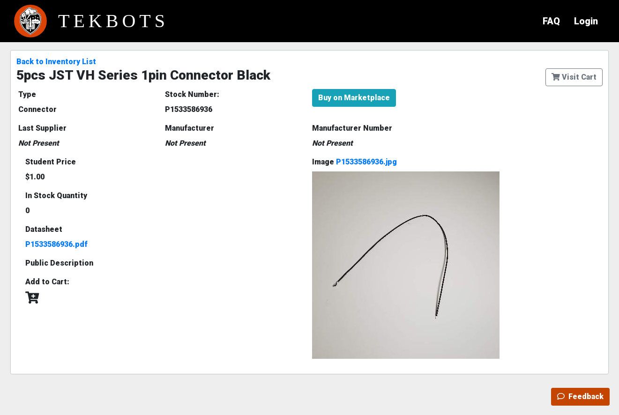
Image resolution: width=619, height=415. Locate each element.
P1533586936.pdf (56, 244)
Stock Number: (192, 94)
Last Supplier (42, 128)
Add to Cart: (47, 281)
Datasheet (43, 229)
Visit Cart (574, 77)
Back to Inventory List (56, 61)
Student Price (50, 161)
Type (27, 94)
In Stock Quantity (56, 195)
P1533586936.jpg (366, 161)
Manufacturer (189, 128)
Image (354, 161)
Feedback (580, 396)
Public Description (59, 263)
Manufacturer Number (352, 128)
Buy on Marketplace (354, 97)
